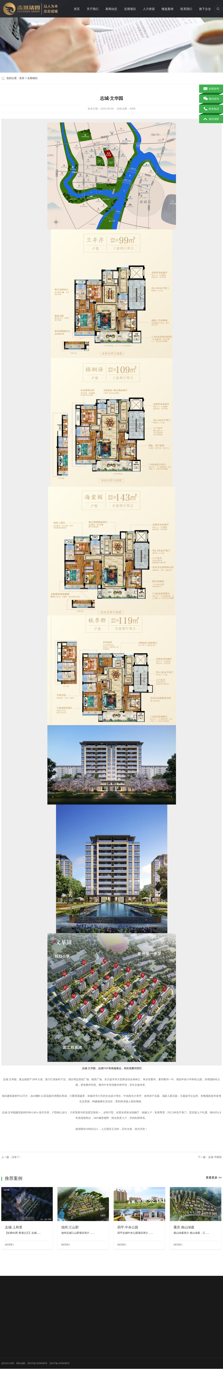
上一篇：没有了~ (11, 1157)
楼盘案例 (167, 8)
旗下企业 (205, 8)
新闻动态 (111, 8)
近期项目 (130, 8)
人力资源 (149, 8)
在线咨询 (211, 89)
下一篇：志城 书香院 (210, 1157)
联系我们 (186, 8)
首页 (77, 8)
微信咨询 (211, 99)
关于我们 (92, 8)
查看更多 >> (214, 1177)
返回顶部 (211, 119)
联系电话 (211, 109)
